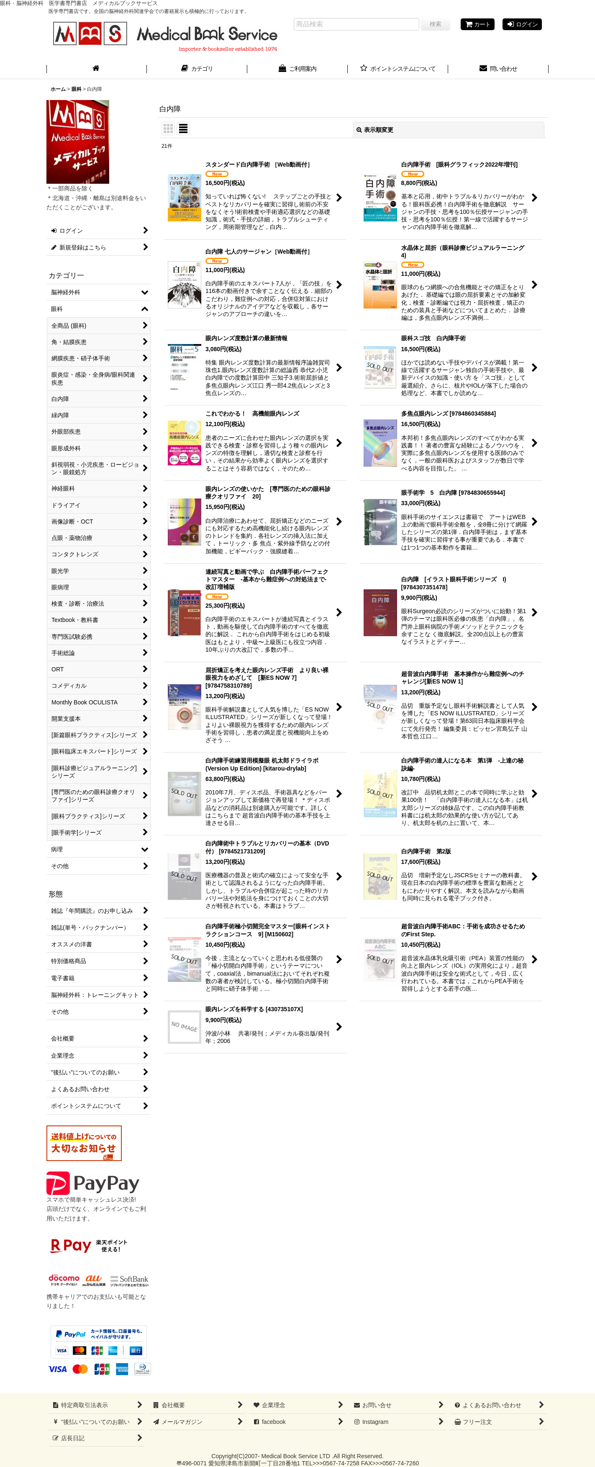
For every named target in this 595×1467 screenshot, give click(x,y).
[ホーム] (96, 69)
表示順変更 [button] (374, 129)
